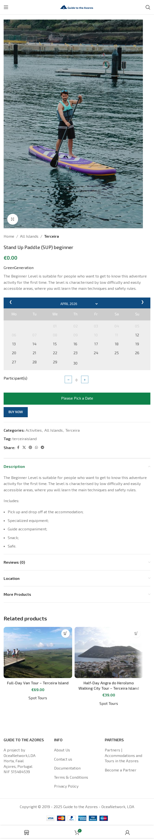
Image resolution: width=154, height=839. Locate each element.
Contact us (63, 759)
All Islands (29, 236)
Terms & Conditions (71, 777)
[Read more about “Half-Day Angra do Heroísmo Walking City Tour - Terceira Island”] (136, 633)
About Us (62, 750)
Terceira (51, 236)
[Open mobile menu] (6, 7)
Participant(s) (15, 378)
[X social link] (24, 447)
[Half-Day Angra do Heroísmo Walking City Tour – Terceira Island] (109, 652)
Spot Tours (37, 697)
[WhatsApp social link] (36, 447)
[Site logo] (77, 6)
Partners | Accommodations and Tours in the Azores (123, 755)
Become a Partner (120, 770)
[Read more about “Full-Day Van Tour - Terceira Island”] (65, 633)
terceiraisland (24, 438)
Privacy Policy (66, 786)
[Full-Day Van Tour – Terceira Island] (38, 652)
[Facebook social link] (18, 447)
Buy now (15, 412)
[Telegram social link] (42, 447)
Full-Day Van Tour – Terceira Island (38, 682)
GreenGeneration (19, 267)
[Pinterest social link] (30, 447)
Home (9, 236)
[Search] (148, 7)
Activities (34, 430)
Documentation (67, 768)
